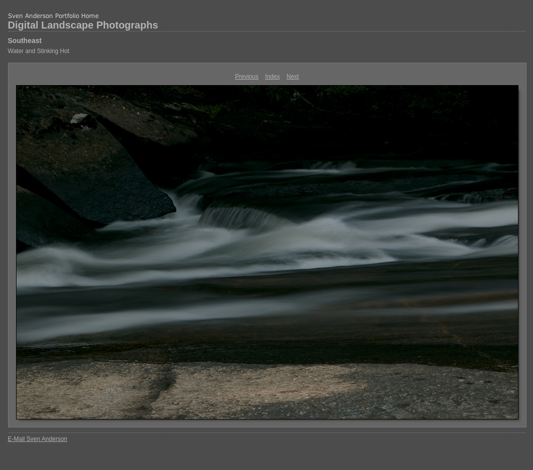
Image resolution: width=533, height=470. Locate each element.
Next (293, 76)
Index (272, 76)
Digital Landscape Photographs (83, 25)
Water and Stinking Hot (39, 51)
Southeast (25, 41)
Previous (246, 76)
